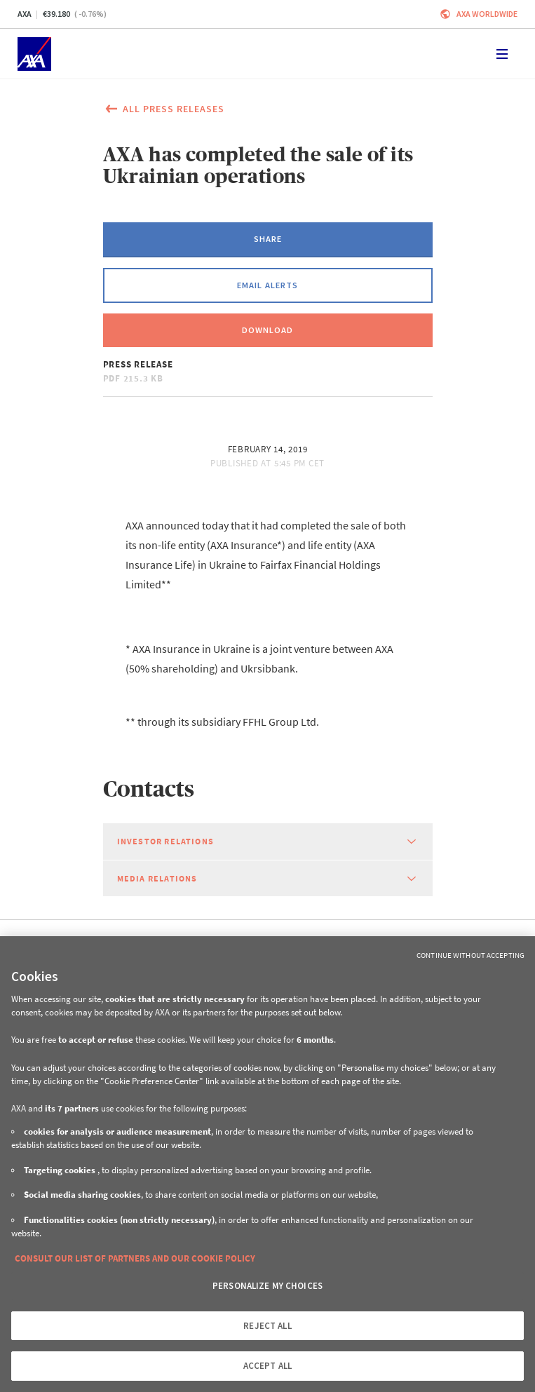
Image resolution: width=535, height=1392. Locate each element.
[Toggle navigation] (502, 54)
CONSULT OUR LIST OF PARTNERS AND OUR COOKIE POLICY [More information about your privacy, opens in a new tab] (135, 1258)
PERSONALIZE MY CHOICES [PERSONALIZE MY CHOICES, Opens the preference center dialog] (267, 1286)
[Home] (34, 54)
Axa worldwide (486, 13)
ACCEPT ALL (267, 1366)
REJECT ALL (267, 1326)
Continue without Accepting (470, 955)
